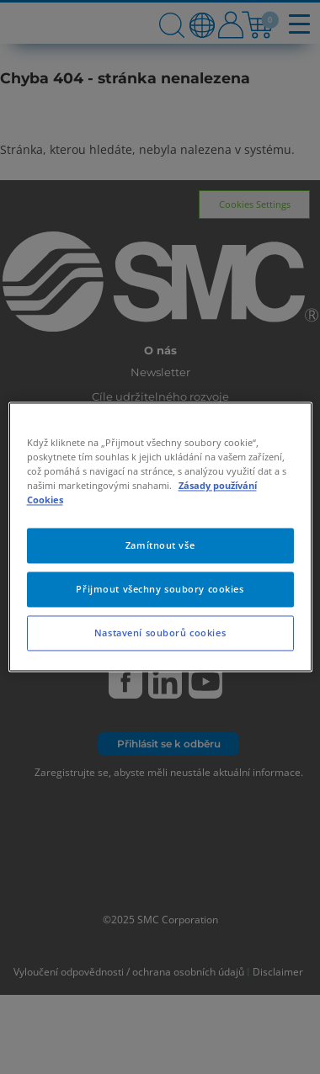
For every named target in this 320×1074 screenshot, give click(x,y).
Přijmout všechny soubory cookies (159, 589)
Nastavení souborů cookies (160, 633)
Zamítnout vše (160, 546)
